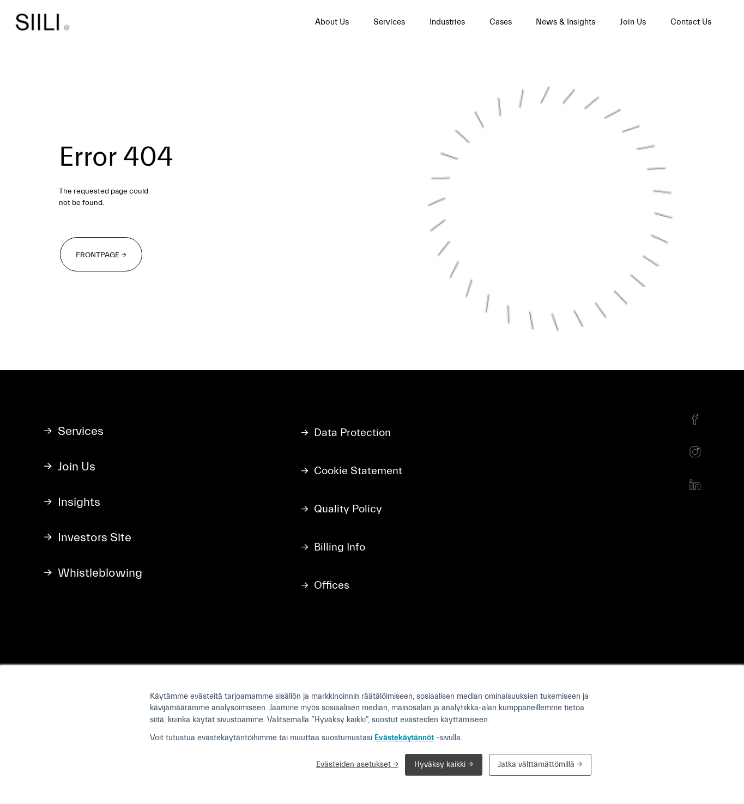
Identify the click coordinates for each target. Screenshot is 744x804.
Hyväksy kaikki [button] (441, 764)
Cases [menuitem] (500, 22)
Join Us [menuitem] (633, 22)
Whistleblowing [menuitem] (100, 573)
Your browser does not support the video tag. (549, 207)
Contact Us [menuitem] (690, 22)
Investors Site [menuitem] (94, 538)
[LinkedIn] (694, 484)
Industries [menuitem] (447, 22)
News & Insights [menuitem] (565, 22)
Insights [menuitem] (79, 502)
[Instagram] (694, 451)
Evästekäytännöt (404, 737)
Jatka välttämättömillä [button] (536, 764)
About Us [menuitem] (332, 22)
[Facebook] (694, 419)
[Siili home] (46, 21)
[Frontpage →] (101, 254)
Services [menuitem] (389, 22)
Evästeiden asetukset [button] (353, 764)
